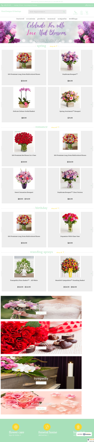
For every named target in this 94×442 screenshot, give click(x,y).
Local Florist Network (79, 440)
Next (91, 66)
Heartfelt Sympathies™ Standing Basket (70, 279)
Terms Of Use (59, 440)
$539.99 (24, 160)
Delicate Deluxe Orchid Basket (24, 110)
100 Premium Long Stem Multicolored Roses (24, 73)
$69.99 (70, 241)
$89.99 (24, 116)
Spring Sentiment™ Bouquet (70, 110)
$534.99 (24, 79)
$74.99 (70, 116)
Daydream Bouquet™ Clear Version (70, 191)
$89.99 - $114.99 (24, 197)
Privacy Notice (68, 440)
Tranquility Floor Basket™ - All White (24, 279)
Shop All (53, 45)
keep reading (51, 387)
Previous (2, 66)
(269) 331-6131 (7, 5)
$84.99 (70, 79)
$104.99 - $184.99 (70, 285)
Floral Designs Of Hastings (11, 11)
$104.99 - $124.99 (24, 285)
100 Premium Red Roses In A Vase (24, 154)
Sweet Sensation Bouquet (24, 191)
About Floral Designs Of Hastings (11, 384)
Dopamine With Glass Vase (70, 235)
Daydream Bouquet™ (70, 73)
